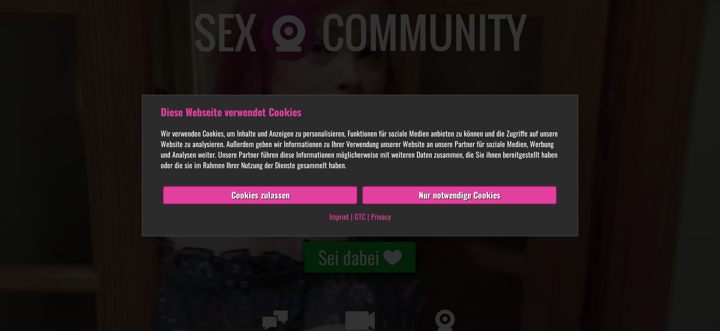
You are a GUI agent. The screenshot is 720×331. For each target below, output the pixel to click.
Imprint (339, 216)
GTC (360, 216)
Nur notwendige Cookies (460, 195)
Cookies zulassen (260, 195)
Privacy (381, 216)
